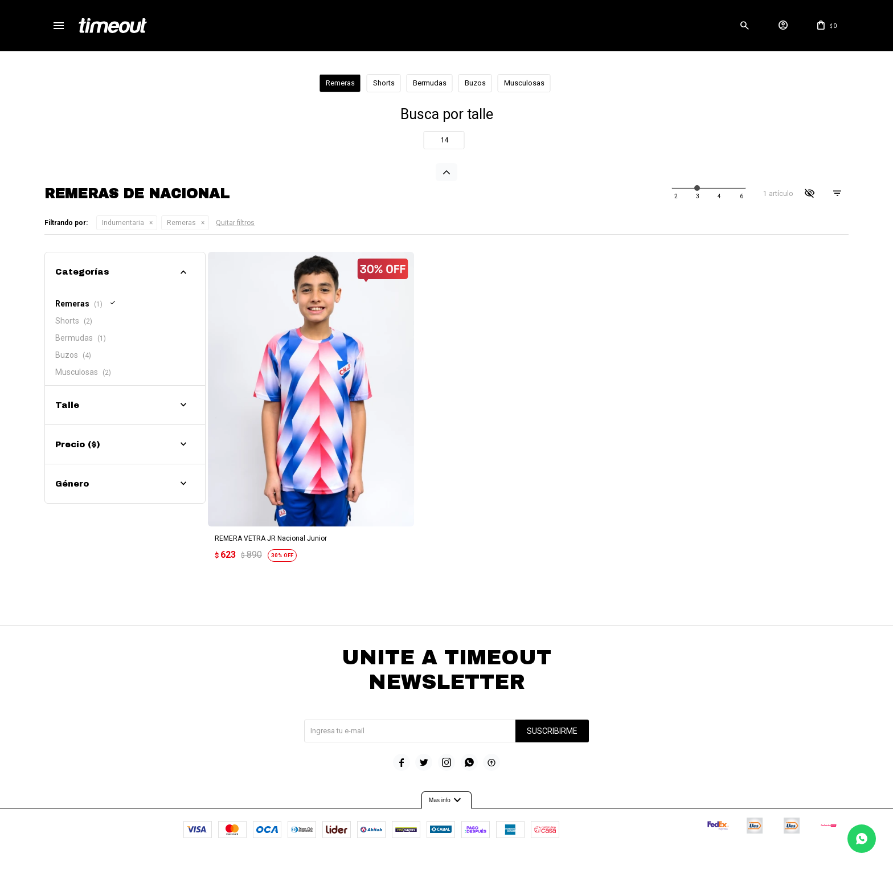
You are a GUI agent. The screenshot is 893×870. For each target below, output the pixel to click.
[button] (745, 25)
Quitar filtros (235, 223)
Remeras (181, 223)
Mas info (446, 791)
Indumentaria (123, 223)
